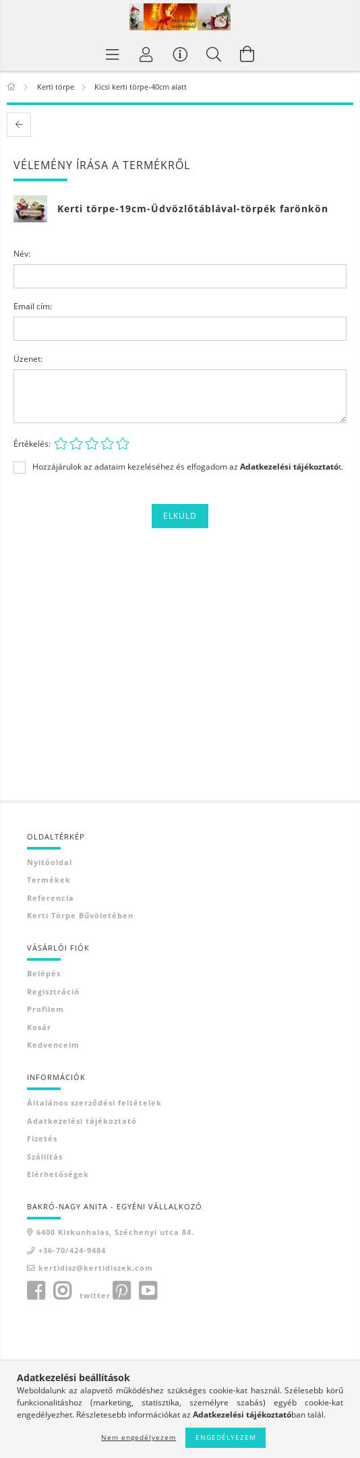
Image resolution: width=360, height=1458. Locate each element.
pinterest (121, 1291)
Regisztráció (53, 991)
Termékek (49, 880)
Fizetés (42, 1138)
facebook (35, 1291)
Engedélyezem (226, 1437)
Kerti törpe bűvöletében (80, 915)
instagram (62, 1291)
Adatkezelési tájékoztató (82, 1121)
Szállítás (45, 1156)
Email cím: (32, 306)
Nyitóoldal (49, 862)
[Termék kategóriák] (112, 54)
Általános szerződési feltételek (94, 1103)
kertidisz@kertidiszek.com (95, 1268)
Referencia (50, 898)
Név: (21, 253)
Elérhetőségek (58, 1174)
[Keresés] (213, 54)
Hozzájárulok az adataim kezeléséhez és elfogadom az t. (187, 467)
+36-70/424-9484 (72, 1250)
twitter (95, 1295)
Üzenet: (27, 358)
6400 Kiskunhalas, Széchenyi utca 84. (115, 1232)
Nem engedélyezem (138, 1437)
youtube (147, 1291)
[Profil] (146, 54)
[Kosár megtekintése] (247, 54)
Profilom (45, 1009)
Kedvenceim (53, 1045)
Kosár (39, 1027)
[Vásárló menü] (180, 54)
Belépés (44, 973)
